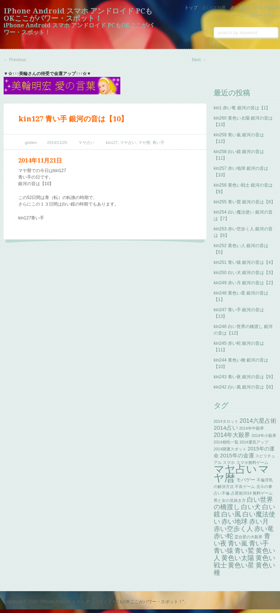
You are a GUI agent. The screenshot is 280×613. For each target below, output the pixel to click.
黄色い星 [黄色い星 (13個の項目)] (241, 565)
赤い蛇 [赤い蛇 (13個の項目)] (223, 536)
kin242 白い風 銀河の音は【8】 (244, 387)
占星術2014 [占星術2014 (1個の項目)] (241, 493)
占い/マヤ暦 (213, 7)
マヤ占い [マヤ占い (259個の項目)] (235, 469)
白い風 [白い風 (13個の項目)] (231, 514)
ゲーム (238, 15)
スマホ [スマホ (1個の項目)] (229, 462)
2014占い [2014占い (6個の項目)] (226, 428)
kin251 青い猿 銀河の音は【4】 (244, 262)
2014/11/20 (57, 142)
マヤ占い (86, 142)
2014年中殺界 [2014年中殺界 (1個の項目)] (251, 428)
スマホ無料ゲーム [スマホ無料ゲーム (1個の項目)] (252, 462)
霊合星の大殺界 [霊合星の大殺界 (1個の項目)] (248, 537)
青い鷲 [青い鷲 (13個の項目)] (244, 550)
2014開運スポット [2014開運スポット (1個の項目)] (230, 449)
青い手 (158, 142)
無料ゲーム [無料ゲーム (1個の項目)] (263, 493)
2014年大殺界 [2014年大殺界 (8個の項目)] (232, 435)
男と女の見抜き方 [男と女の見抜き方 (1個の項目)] (230, 500)
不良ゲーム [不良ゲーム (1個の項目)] (245, 486)
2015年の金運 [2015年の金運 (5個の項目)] (237, 455)
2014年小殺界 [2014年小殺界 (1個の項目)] (264, 435)
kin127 (111, 142)
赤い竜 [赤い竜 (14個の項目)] (264, 528)
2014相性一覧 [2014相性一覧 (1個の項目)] (226, 442)
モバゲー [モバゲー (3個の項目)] (245, 480)
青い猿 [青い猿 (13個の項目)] (223, 550)
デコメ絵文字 (267, 7)
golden (31, 142)
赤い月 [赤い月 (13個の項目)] (259, 521)
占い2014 (239, 7)
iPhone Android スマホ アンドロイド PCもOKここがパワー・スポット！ (78, 15)
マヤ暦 (144, 142)
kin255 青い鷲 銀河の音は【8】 (244, 201)
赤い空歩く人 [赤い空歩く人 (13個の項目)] (233, 528)
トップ (191, 7)
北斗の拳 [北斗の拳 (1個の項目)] (264, 486)
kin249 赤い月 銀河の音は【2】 (244, 282)
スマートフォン (264, 15)
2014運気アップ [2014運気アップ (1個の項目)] (254, 442)
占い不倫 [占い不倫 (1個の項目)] (222, 493)
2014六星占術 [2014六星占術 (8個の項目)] (258, 420)
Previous (15, 59)
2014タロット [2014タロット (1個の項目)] (226, 421)
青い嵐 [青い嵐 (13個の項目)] (238, 543)
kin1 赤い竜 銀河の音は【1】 (242, 107)
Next (199, 59)
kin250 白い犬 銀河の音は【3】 (244, 272)
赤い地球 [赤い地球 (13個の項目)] (234, 521)
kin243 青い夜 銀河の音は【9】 (244, 376)
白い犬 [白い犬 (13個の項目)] (251, 507)
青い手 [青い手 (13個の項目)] (259, 543)
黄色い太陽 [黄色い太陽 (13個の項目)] (237, 558)
